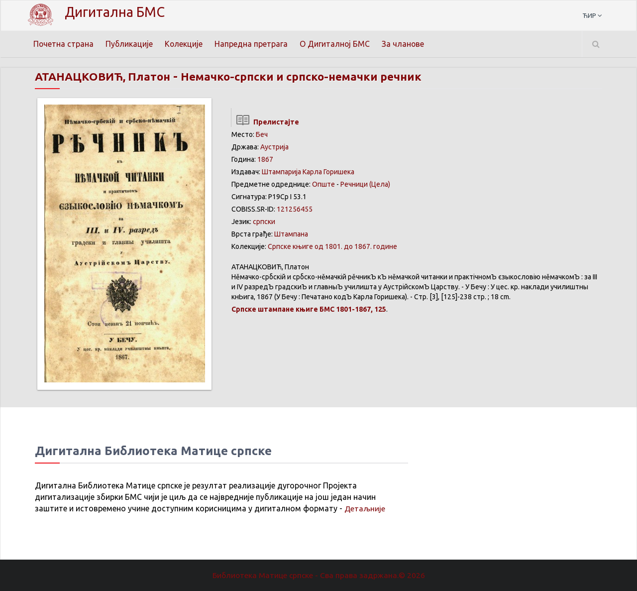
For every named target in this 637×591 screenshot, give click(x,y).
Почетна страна (63, 43)
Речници (354, 184)
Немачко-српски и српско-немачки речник (317, 76)
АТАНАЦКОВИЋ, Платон (107, 76)
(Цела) (379, 184)
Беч (262, 134)
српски (264, 222)
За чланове (405, 43)
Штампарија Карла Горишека (308, 172)
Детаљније (365, 508)
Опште (323, 184)
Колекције (185, 43)
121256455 (295, 209)
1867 (265, 159)
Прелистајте (265, 122)
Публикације (130, 43)
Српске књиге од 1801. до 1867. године (332, 246)
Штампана (291, 234)
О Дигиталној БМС (336, 43)
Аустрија (274, 147)
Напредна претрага (252, 43)
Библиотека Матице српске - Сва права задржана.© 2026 (318, 575)
